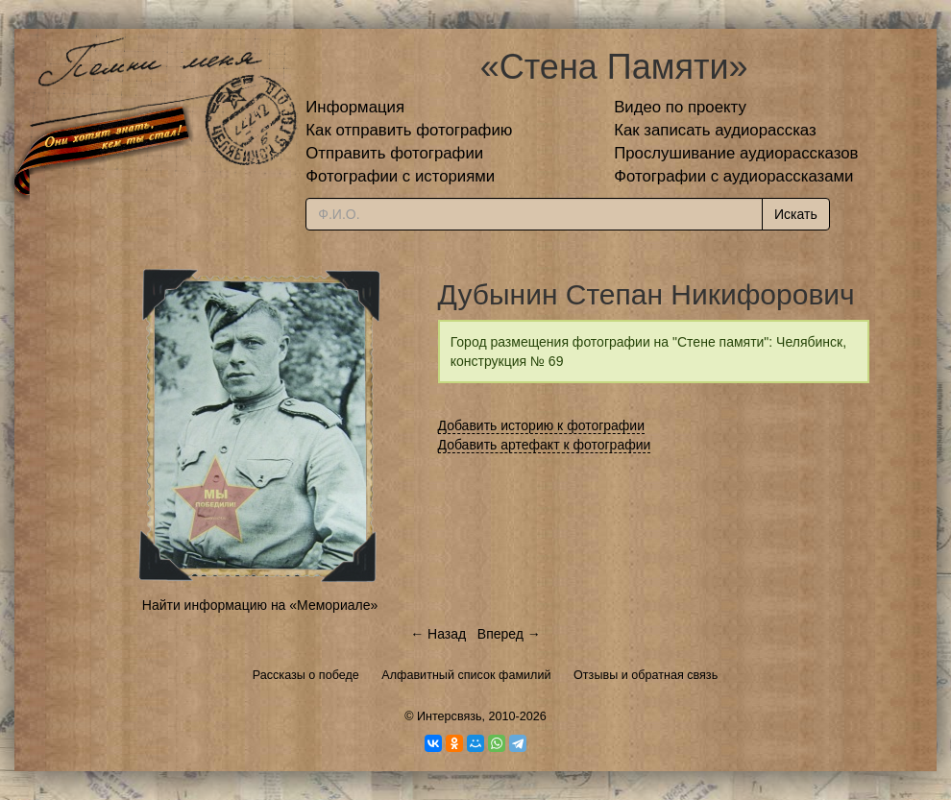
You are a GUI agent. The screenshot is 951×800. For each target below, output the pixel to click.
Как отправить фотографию (408, 130)
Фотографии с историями (400, 176)
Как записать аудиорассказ (715, 130)
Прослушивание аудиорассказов (736, 153)
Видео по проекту (680, 107)
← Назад (438, 634)
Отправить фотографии (394, 153)
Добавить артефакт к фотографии (544, 444)
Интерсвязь (449, 716)
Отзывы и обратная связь (645, 675)
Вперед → (509, 634)
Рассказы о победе (306, 675)
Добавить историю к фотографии (542, 425)
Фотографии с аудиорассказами (733, 176)
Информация (354, 107)
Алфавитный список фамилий (465, 675)
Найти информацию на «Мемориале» (260, 605)
